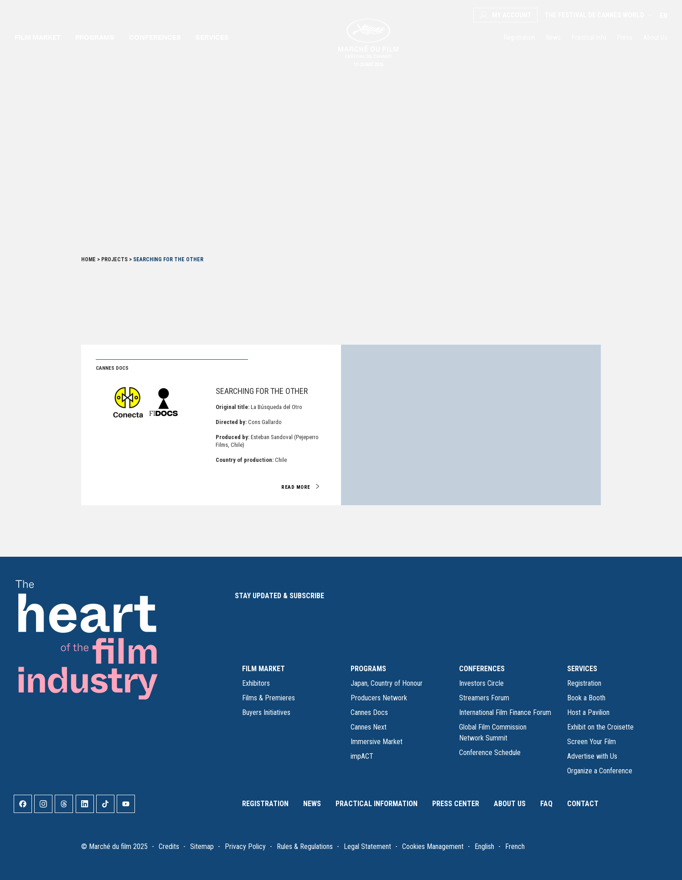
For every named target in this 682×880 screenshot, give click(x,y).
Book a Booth (586, 698)
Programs (94, 37)
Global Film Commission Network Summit (493, 732)
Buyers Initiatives (266, 712)
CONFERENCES (482, 668)
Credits (169, 846)
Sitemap (202, 846)
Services (212, 37)
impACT (362, 756)
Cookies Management (433, 846)
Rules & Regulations (305, 846)
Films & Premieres (268, 698)
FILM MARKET (263, 668)
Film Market (38, 37)
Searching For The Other (262, 391)
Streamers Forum (484, 698)
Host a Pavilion (588, 712)
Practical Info (589, 37)
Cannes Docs (369, 712)
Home (88, 259)
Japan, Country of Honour (387, 683)
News (553, 37)
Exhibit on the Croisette (600, 727)
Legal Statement (367, 846)
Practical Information (377, 803)
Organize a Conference (599, 770)
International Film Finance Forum (505, 712)
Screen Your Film (591, 741)
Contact (583, 803)
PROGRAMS (368, 668)
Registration (519, 37)
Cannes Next (369, 727)
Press (624, 37)
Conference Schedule (490, 752)
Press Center (455, 803)
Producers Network (379, 698)
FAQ (546, 803)
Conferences (155, 37)
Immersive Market (377, 741)
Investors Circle (481, 683)
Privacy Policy (245, 846)
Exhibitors (256, 683)
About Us (655, 37)
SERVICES (582, 668)
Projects (114, 259)
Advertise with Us (592, 756)
